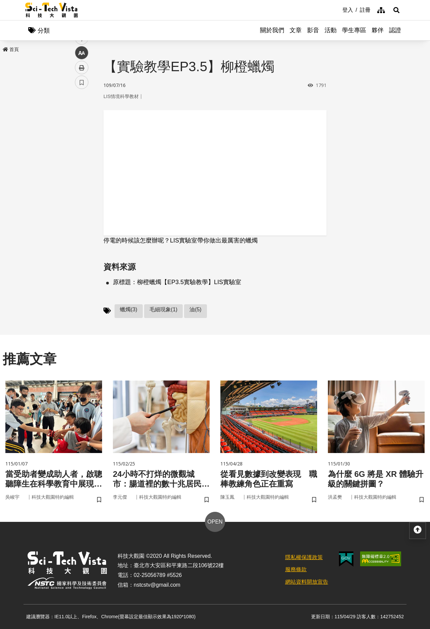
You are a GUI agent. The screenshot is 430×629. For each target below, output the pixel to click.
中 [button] (81, 173)
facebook (81, 128)
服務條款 (296, 569)
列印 (81, 187)
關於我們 (272, 30)
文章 (296, 30)
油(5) (195, 309)
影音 (313, 30)
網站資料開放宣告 (306, 582)
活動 (331, 30)
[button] (396, 10)
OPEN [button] (214, 522)
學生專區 (354, 30)
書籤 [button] (81, 202)
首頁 (11, 49)
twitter (81, 143)
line (79, 158)
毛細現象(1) (163, 309)
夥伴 (378, 30)
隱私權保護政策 (304, 557)
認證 (395, 30)
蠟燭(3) (128, 309)
